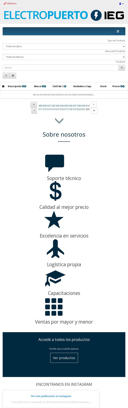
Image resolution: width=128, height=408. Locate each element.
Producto (120, 61)
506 (70, 105)
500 (45, 105)
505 (66, 105)
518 (70, 109)
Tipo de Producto (116, 40)
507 (75, 105)
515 (57, 109)
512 (45, 109)
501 (49, 105)
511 (40, 109)
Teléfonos (10, 3)
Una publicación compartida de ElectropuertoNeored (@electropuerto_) (51, 402)
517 (66, 109)
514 (53, 109)
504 (62, 105)
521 (83, 109)
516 (62, 109)
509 (83, 105)
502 (53, 105)
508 (79, 105)
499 (40, 105)
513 (49, 109)
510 (87, 105)
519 (75, 109)
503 (57, 105)
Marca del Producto (115, 51)
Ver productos (64, 358)
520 (79, 109)
